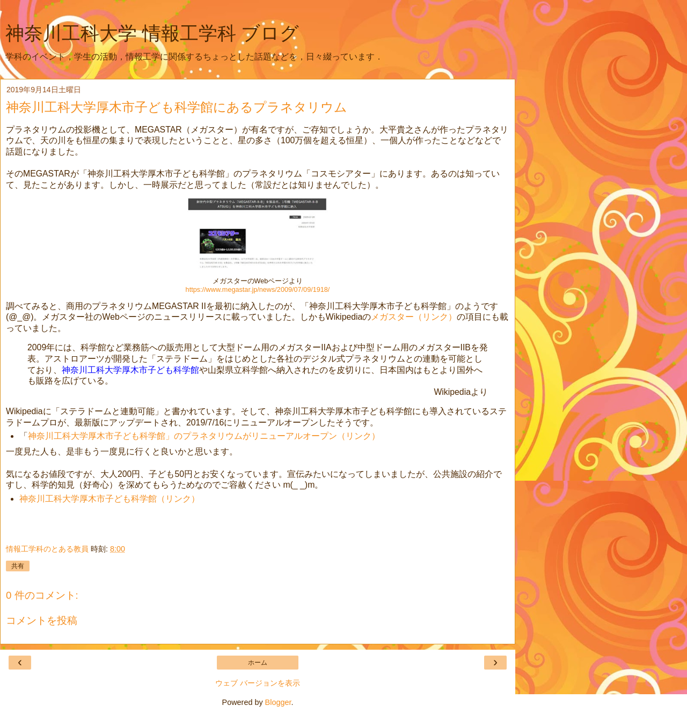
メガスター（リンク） (414, 316)
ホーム (257, 662)
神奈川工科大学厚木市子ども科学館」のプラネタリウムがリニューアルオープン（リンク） (204, 435)
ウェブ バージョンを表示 (257, 683)
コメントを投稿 (41, 620)
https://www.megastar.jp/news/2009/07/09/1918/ (258, 289)
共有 (17, 566)
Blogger (278, 702)
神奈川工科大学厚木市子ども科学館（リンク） (109, 498)
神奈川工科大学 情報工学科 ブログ (152, 33)
